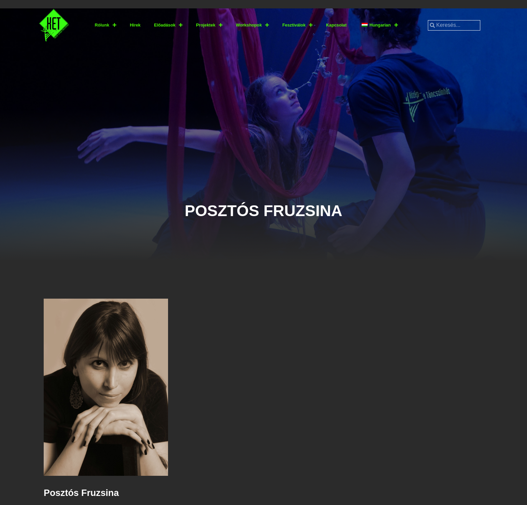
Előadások (168, 25)
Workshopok (252, 25)
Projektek (209, 25)
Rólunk (105, 25)
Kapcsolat (336, 25)
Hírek (135, 25)
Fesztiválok (297, 25)
